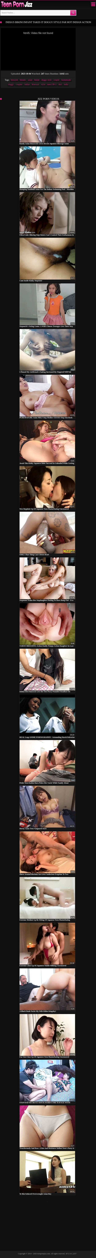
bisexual (35, 84)
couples (19, 84)
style (43, 84)
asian (30, 80)
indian (27, 84)
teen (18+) (51, 84)
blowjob (14, 80)
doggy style (46, 80)
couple (56, 80)
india (66, 84)
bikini (36, 80)
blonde (23, 80)
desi (60, 84)
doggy (11, 84)
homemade (66, 80)
